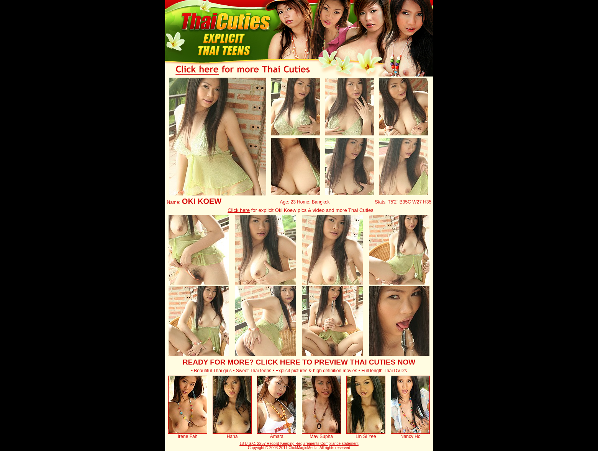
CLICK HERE (278, 362)
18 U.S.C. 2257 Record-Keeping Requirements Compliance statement (299, 443)
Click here (239, 210)
